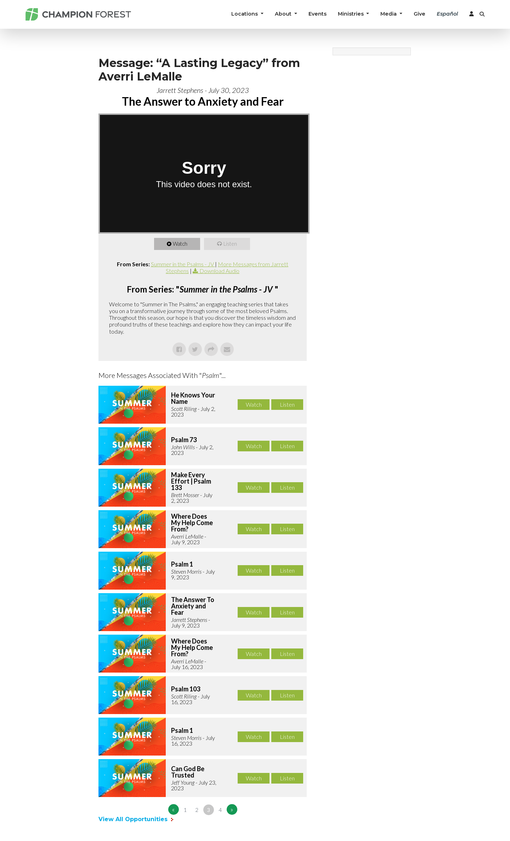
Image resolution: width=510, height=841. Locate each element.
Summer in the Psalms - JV (183, 264)
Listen (231, 244)
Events (317, 14)
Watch (180, 244)
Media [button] (389, 14)
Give (419, 14)
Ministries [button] (351, 14)
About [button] (284, 14)
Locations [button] (245, 14)
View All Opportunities (133, 819)
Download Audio (219, 270)
